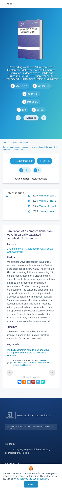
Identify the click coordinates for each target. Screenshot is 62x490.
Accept (31, 484)
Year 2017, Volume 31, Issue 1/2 (16, 143)
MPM (9, 3)
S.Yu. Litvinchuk (30, 248)
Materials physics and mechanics (34, 415)
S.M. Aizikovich (15, 251)
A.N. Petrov (46, 248)
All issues (31, 117)
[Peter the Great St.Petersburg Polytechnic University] (10, 418)
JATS (44, 160)
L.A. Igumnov (14, 248)
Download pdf (22, 160)
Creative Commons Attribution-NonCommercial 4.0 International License (31, 362)
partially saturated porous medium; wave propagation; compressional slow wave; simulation (28, 353)
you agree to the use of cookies (31, 478)
